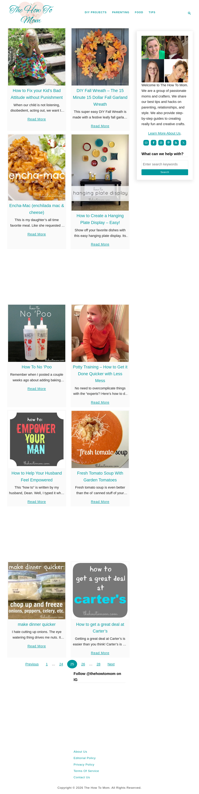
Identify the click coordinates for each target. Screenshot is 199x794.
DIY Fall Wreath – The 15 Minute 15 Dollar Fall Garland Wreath (100, 97)
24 (61, 664)
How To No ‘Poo (37, 367)
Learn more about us (164, 133)
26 (83, 664)
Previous (32, 664)
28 (98, 664)
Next (111, 664)
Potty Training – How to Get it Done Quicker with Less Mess (100, 374)
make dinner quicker (37, 624)
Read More (37, 119)
